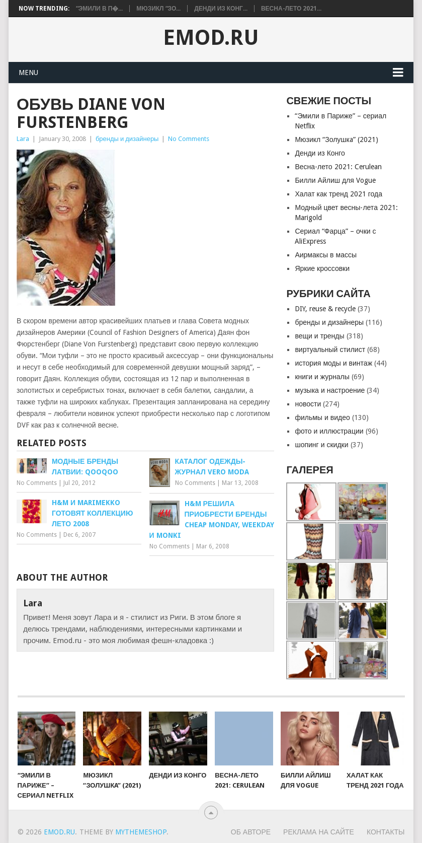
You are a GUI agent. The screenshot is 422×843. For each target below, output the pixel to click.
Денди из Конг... (220, 8)
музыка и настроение (330, 390)
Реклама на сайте (318, 832)
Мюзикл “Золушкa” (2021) (336, 139)
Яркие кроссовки (322, 268)
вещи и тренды (319, 336)
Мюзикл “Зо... (158, 8)
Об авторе (251, 832)
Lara (23, 139)
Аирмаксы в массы (326, 255)
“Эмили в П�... (99, 8)
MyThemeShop (140, 832)
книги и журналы (322, 377)
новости (308, 404)
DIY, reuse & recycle (325, 309)
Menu (28, 72)
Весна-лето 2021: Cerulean (338, 167)
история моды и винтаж (333, 363)
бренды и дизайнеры (127, 139)
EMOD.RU (211, 37)
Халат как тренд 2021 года (338, 194)
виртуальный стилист (330, 349)
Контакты (386, 832)
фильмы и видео (322, 417)
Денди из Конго (320, 153)
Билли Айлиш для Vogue (335, 180)
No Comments (188, 139)
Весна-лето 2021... (291, 8)
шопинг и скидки (321, 445)
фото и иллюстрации (329, 431)
